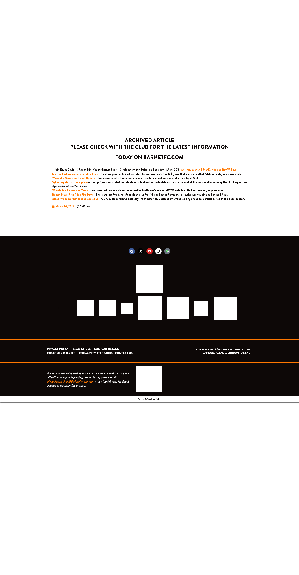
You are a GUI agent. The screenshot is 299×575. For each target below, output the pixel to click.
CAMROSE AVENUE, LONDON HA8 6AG (226, 353)
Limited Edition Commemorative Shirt (75, 174)
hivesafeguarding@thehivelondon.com (70, 381)
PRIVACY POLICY (58, 349)
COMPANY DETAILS (106, 349)
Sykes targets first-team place (70, 182)
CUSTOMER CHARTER (61, 353)
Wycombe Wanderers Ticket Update (73, 178)
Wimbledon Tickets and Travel (70, 190)
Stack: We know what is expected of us (75, 199)
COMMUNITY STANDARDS (95, 353)
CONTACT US (123, 353)
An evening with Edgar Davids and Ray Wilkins (208, 170)
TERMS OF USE (81, 349)
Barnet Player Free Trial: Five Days (72, 195)
